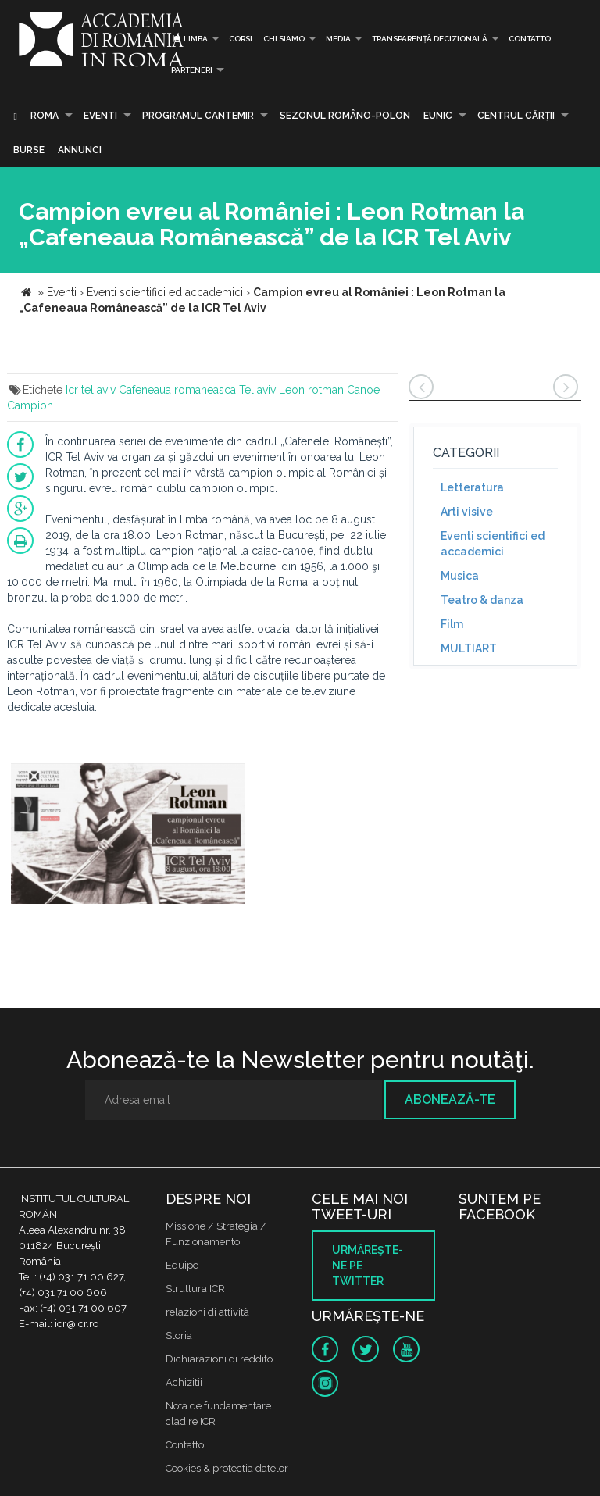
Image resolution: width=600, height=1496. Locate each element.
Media (338, 38)
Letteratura (472, 487)
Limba (189, 38)
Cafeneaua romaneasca (177, 390)
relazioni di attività (207, 1312)
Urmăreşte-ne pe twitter (367, 1265)
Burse (29, 150)
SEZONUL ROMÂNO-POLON (345, 115)
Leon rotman (311, 390)
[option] (128, 835)
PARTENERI (191, 70)
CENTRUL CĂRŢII (516, 115)
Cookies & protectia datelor (227, 1468)
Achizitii (184, 1382)
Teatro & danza (482, 600)
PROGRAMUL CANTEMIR (198, 115)
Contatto (530, 38)
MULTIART (469, 648)
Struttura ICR (195, 1288)
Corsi (240, 38)
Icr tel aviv (91, 390)
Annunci (80, 150)
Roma (44, 115)
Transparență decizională (430, 38)
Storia (179, 1335)
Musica (460, 575)
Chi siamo (284, 38)
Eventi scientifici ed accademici (493, 544)
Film (452, 624)
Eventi (100, 115)
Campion (30, 405)
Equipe (182, 1265)
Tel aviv (257, 390)
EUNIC (437, 115)
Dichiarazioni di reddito (219, 1359)
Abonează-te (450, 1099)
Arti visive (467, 511)
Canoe (363, 390)
